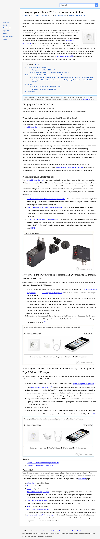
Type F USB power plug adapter (83, 384)
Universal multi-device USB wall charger (40, 515)
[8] (31, 228)
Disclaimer (62, 531)
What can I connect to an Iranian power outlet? (47, 86)
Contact (49, 531)
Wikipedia (30, 483)
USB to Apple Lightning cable (52, 293)
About (44, 531)
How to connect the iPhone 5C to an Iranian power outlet (45, 75)
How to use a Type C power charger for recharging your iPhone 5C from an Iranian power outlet (62, 77)
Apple (29, 486)
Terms (73, 531)
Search (5, 25)
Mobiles (5, 33)
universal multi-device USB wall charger (69, 167)
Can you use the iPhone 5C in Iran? (43, 70)
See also (29, 84)
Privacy (68, 531)
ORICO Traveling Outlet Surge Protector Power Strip (45, 207)
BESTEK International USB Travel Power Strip (42, 219)
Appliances (6, 31)
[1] (72, 56)
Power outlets (7, 28)
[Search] (77, 5)
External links (31, 91)
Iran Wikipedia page (64, 56)
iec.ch (29, 489)
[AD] (33, 228)
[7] (95, 383)
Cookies (55, 531)
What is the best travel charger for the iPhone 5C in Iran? (50, 72)
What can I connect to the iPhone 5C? (44, 89)
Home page (6, 22)
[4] (36, 292)
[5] (63, 292)
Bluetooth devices (8, 36)
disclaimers (86, 99)
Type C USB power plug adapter (38, 492)
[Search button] (96, 5)
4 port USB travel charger (31, 127)
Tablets (5, 39)
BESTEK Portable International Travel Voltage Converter (46, 199)
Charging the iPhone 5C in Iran (36, 67)
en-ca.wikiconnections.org (34, 531)
